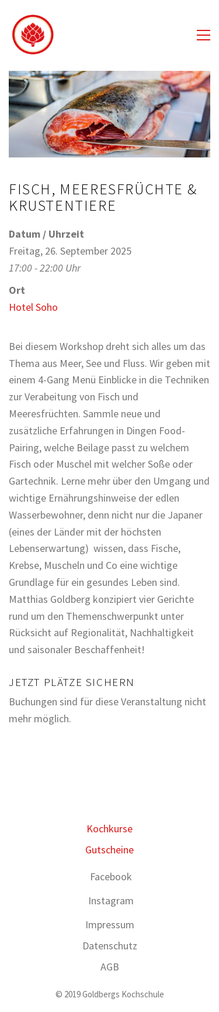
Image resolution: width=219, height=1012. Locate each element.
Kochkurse (109, 828)
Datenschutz (109, 945)
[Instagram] (111, 900)
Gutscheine (109, 849)
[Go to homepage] (32, 35)
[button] (203, 35)
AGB (109, 966)
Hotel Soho (33, 307)
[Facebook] (111, 876)
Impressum (109, 924)
